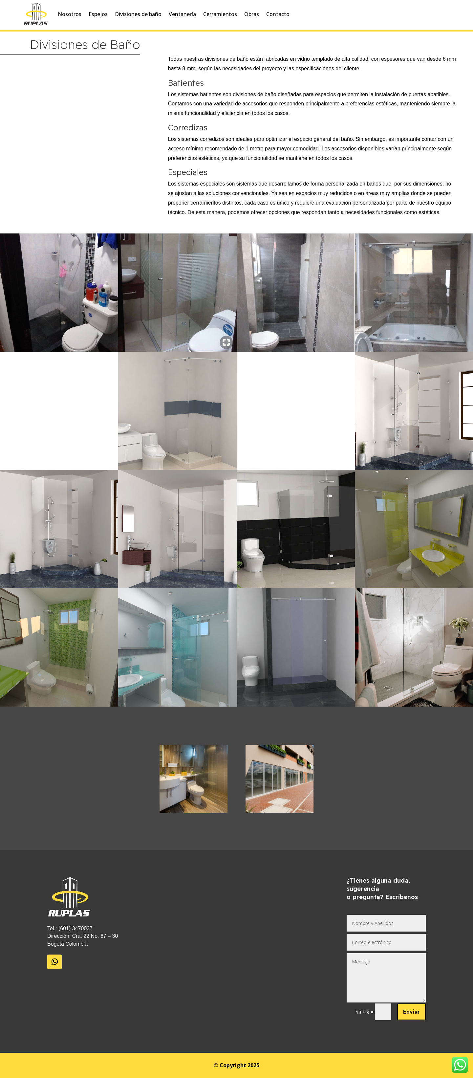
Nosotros (69, 14)
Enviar (411, 1011)
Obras (251, 14)
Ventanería (182, 14)
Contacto (278, 14)
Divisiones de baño (138, 14)
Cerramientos (220, 14)
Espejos (98, 14)
